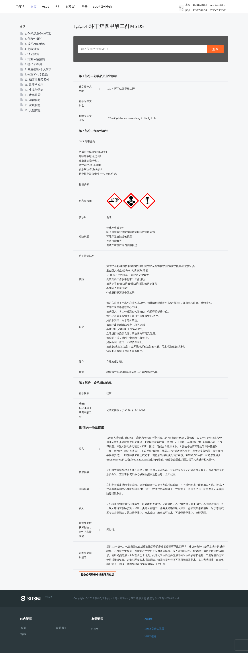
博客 (57, 7)
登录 (84, 7)
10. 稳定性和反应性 (34, 79)
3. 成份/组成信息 (33, 43)
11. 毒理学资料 (31, 84)
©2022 (36, 598)
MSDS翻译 (150, 636)
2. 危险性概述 (31, 38)
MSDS (45, 7)
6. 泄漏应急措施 (32, 59)
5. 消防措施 (29, 54)
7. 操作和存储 (31, 64)
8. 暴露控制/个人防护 (36, 69)
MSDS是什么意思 (154, 628)
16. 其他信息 (30, 110)
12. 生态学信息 (32, 89)
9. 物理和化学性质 (34, 74)
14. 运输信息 (30, 100)
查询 (215, 49)
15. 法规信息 (30, 105)
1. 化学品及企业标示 (35, 33)
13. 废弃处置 (30, 94)
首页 (33, 7)
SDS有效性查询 (102, 7)
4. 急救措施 (29, 48)
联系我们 (71, 7)
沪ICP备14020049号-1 (167, 598)
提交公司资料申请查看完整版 (97, 574)
